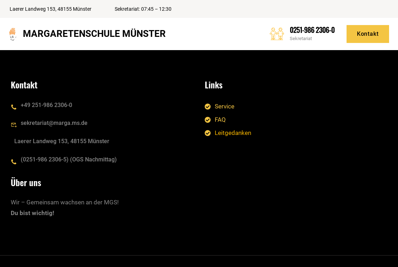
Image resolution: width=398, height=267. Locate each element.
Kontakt (368, 33)
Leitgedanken (233, 132)
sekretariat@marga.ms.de (54, 123)
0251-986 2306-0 (312, 29)
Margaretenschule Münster (94, 33)
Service (224, 106)
